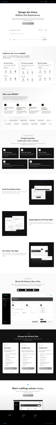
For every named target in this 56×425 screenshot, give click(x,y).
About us (35, 416)
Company (45, 1)
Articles (23, 416)
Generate (44, 39)
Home (42, 1)
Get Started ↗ (52, 1)
